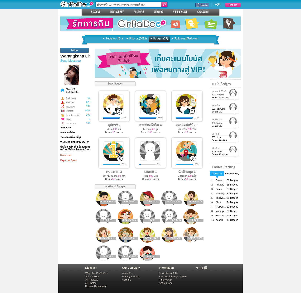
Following (71, 98)
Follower (70, 102)
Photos (69, 111)
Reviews (70, 106)
